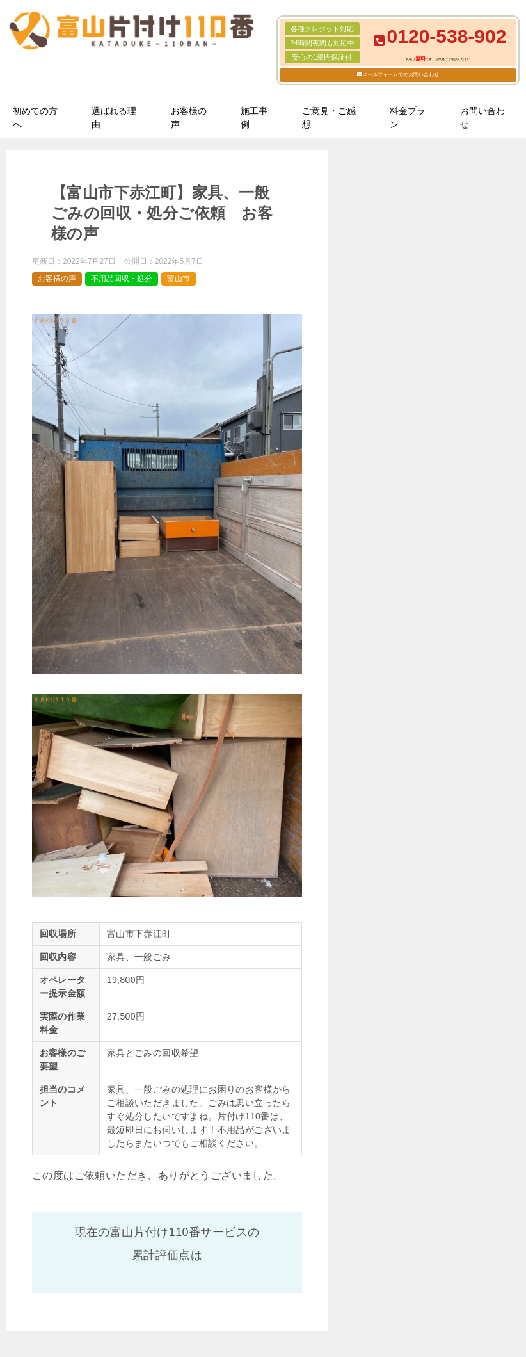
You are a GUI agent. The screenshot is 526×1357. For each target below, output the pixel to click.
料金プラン (408, 117)
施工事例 (254, 117)
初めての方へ (35, 117)
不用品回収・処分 (121, 278)
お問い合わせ (482, 117)
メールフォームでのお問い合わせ (400, 74)
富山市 (178, 278)
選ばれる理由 (114, 117)
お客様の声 (189, 117)
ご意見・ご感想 (329, 117)
